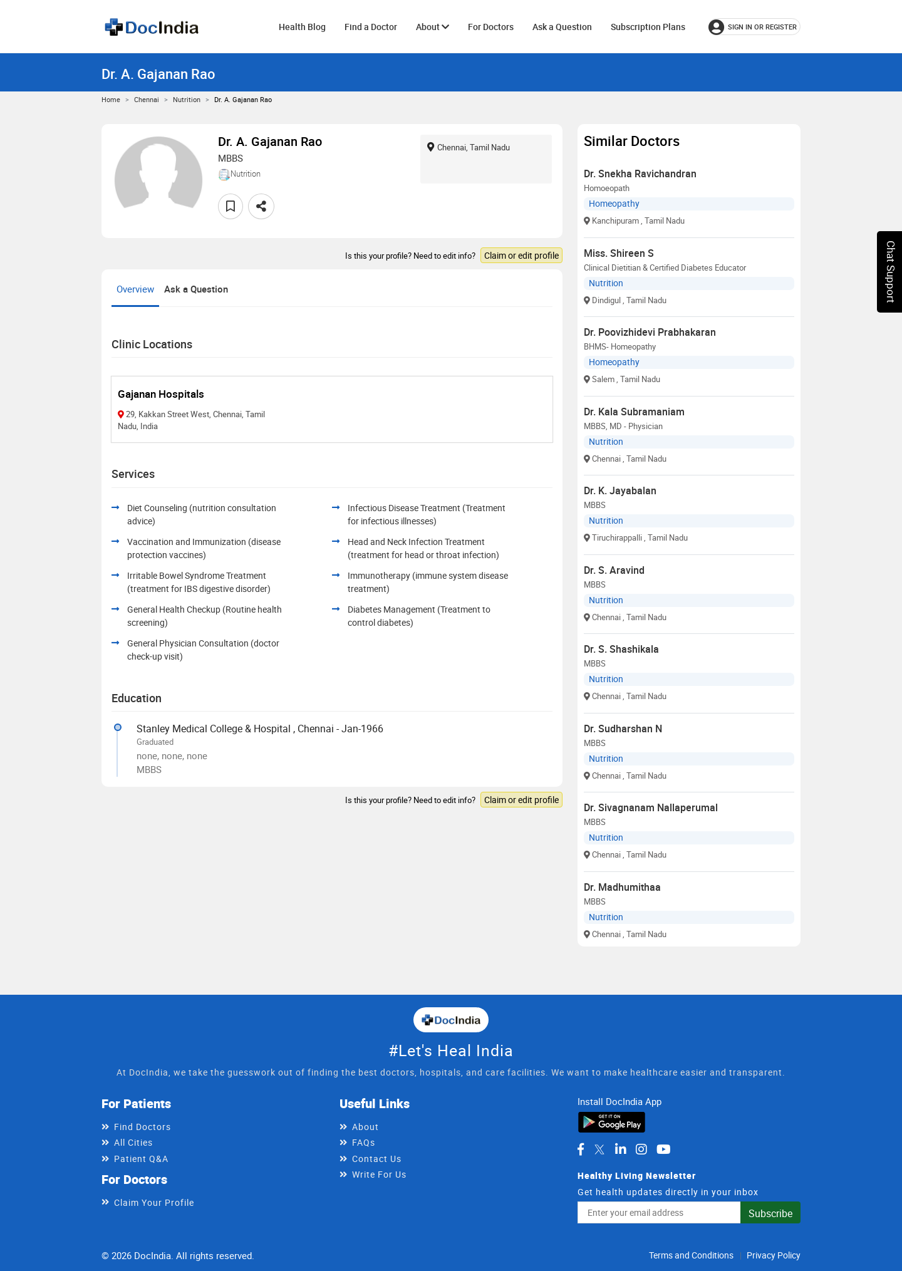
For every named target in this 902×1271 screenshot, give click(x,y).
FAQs (363, 1142)
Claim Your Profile (154, 1202)
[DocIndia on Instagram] (641, 1149)
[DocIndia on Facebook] (581, 1149)
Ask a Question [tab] (196, 289)
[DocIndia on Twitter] (599, 1149)
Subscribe (770, 1213)
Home (110, 99)
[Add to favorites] (230, 206)
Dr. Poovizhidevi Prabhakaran (650, 332)
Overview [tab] (135, 289)
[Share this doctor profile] (261, 206)
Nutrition (186, 99)
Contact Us (377, 1159)
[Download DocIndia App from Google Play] (612, 1121)
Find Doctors (142, 1127)
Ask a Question (562, 27)
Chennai (146, 99)
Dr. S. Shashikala (621, 649)
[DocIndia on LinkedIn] (620, 1149)
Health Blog (302, 27)
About (432, 26)
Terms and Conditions (691, 1255)
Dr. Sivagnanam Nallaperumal (651, 807)
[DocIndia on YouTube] (663, 1149)
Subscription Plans (648, 27)
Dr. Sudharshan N (623, 728)
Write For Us (379, 1174)
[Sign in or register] (754, 26)
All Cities (133, 1142)
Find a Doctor (371, 27)
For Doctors (491, 27)
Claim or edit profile (521, 255)
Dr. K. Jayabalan (620, 490)
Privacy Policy (774, 1255)
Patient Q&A (141, 1159)
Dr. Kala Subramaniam (634, 411)
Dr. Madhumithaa (622, 887)
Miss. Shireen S (619, 253)
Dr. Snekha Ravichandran (640, 173)
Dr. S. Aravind (614, 570)
